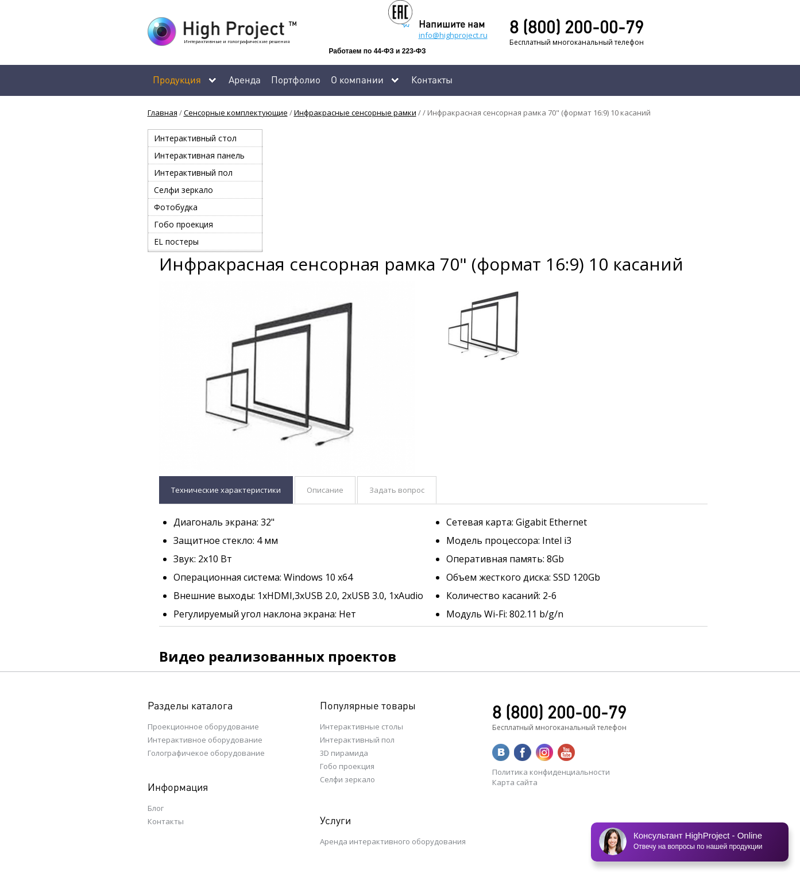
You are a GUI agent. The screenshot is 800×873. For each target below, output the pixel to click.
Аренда (245, 79)
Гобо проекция (183, 224)
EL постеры (176, 241)
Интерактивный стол (195, 138)
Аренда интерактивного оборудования (393, 841)
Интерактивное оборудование (205, 740)
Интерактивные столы (361, 726)
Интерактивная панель (199, 155)
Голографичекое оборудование (206, 753)
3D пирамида (344, 753)
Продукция (177, 79)
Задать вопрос (396, 490)
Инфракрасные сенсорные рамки (355, 112)
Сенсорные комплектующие (236, 112)
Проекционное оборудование (203, 726)
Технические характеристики (226, 490)
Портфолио (295, 79)
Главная (162, 112)
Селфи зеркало (183, 189)
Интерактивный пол (193, 172)
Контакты (432, 79)
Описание (325, 490)
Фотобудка (176, 207)
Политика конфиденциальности (551, 772)
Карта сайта (515, 782)
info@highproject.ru (453, 35)
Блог (156, 808)
